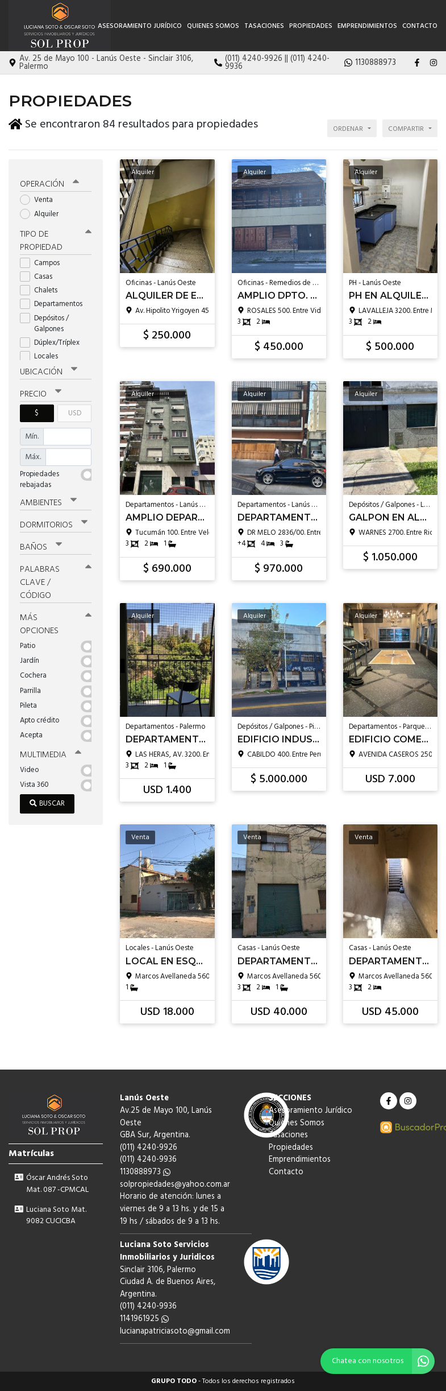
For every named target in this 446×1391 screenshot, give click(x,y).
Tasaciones (264, 26)
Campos (43, 260)
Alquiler (43, 212)
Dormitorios (53, 523)
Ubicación (48, 370)
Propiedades (310, 26)
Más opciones (55, 622)
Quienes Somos (213, 26)
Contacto (419, 26)
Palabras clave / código (55, 580)
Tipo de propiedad (55, 238)
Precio (40, 392)
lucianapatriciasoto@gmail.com (175, 1331)
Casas (40, 274)
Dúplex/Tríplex (53, 340)
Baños (41, 545)
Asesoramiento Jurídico (140, 26)
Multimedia (50, 753)
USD (74, 411)
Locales (42, 354)
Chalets (42, 288)
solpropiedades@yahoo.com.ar (175, 1184)
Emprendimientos (367, 26)
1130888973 (145, 1172)
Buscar (47, 801)
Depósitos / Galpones (45, 321)
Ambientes (48, 500)
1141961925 (144, 1319)
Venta (40, 198)
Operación (49, 182)
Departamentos (55, 302)
